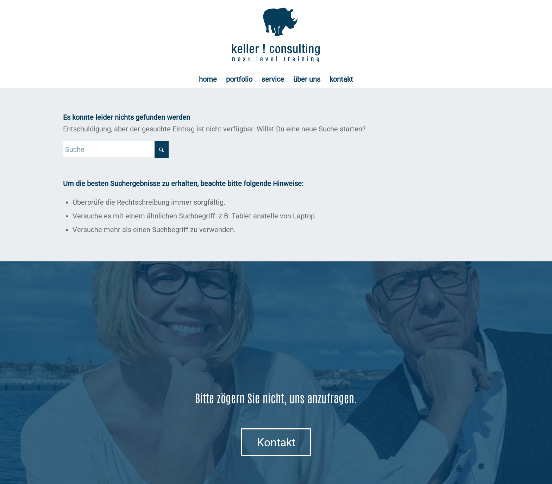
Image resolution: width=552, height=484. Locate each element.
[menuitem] (207, 79)
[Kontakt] (276, 442)
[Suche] (116, 149)
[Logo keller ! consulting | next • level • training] (276, 35)
